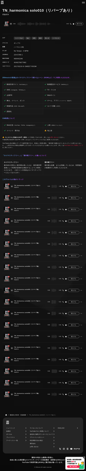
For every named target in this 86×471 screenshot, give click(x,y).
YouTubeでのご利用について (73, 145)
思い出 (47, 38)
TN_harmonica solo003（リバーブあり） (29, 231)
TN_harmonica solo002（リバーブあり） (29, 208)
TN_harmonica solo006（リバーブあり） (29, 301)
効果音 (8, 431)
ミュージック (10, 428)
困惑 (40, 38)
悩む (28, 38)
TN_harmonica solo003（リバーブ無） (28, 243)
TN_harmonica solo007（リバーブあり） (29, 324)
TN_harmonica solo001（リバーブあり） (29, 185)
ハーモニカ (56, 38)
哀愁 (34, 38)
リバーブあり (19, 38)
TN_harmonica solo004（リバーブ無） (28, 266)
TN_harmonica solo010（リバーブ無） (28, 393)
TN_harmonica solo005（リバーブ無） (28, 289)
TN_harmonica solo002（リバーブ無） (28, 220)
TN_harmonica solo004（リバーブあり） (29, 255)
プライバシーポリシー (37, 437)
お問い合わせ (54, 137)
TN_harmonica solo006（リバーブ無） (28, 312)
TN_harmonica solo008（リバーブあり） (29, 347)
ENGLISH (61, 428)
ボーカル (9, 434)
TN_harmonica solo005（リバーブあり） (29, 278)
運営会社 (33, 443)
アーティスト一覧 (12, 440)
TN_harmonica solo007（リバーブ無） (28, 335)
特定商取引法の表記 (36, 440)
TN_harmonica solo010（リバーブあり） (29, 382)
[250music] (2, 2)
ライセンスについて (36, 428)
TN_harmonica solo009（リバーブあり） (29, 370)
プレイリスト (10, 437)
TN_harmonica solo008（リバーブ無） (28, 359)
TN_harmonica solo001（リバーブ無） (28, 197)
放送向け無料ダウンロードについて (41, 434)
